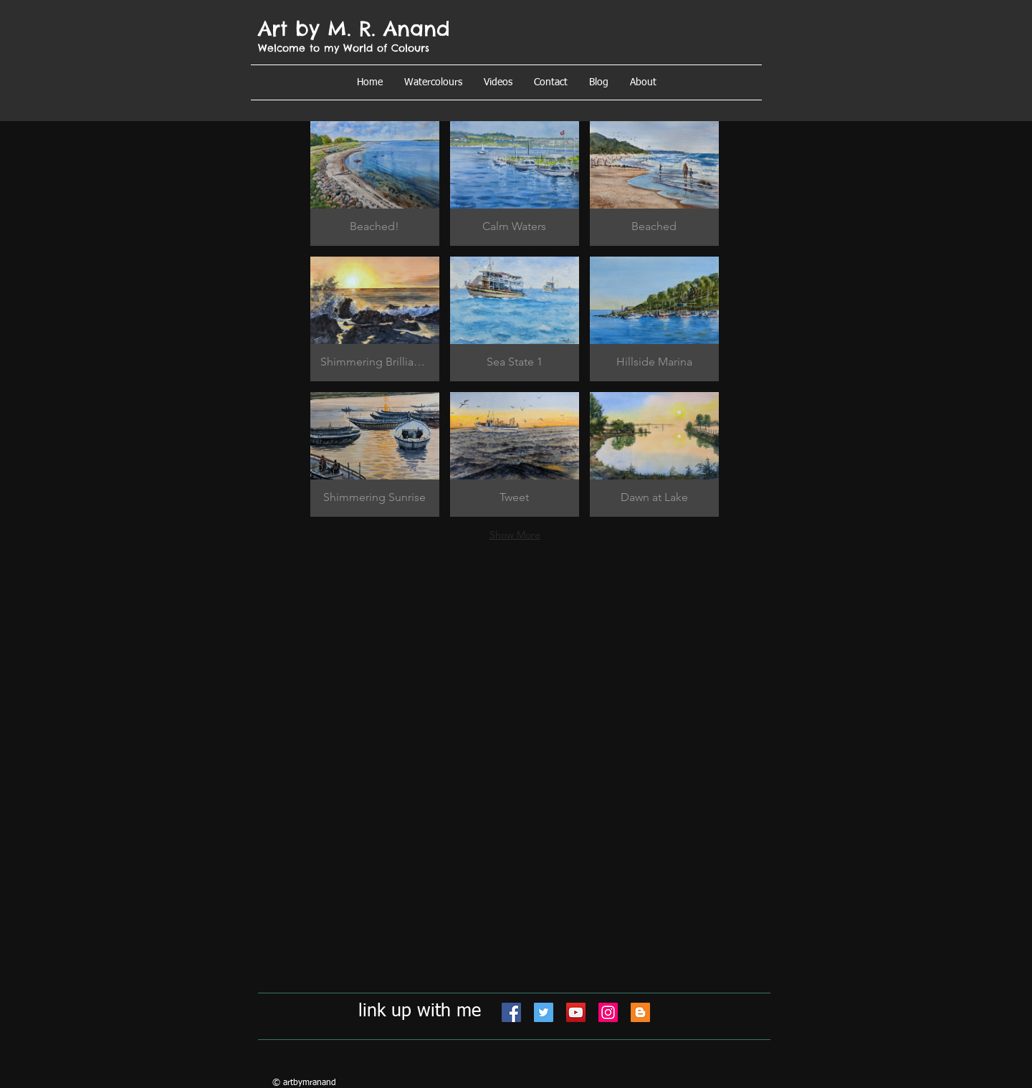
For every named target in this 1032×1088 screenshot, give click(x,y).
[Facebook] (511, 1012)
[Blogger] (640, 1012)
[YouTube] (576, 1012)
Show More (514, 534)
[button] (643, 82)
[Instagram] (608, 1012)
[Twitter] (543, 1012)
